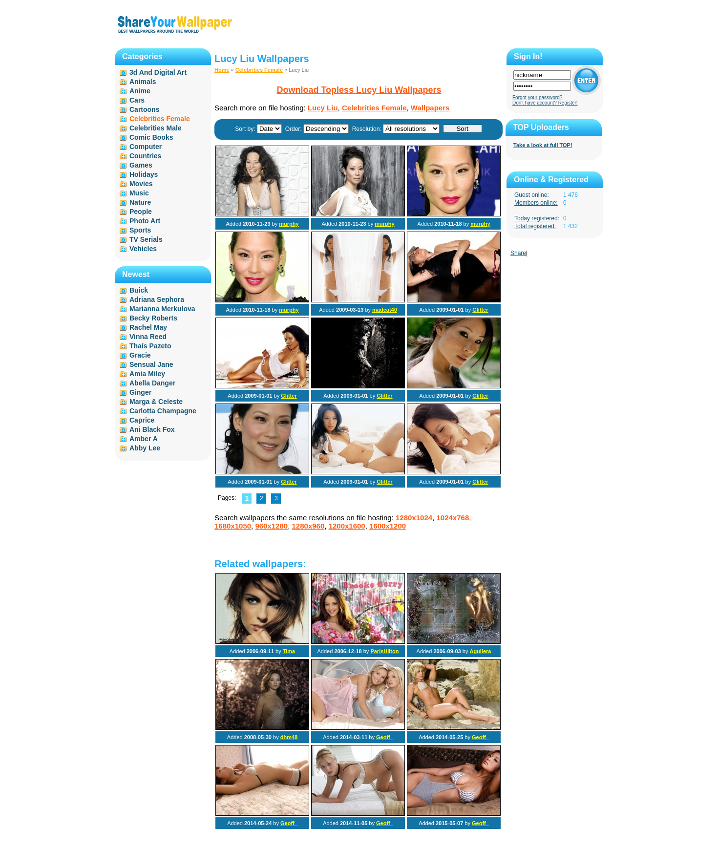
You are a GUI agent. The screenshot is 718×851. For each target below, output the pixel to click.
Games (140, 165)
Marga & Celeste (156, 401)
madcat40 (384, 310)
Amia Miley (147, 374)
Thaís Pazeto (150, 346)
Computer (145, 146)
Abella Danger (152, 383)
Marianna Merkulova (162, 309)
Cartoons (144, 109)
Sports (140, 230)
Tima (289, 651)
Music (139, 193)
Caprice (141, 420)
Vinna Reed (148, 336)
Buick (138, 290)
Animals (142, 81)
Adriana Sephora (156, 299)
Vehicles (143, 249)
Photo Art (144, 221)
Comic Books (151, 137)
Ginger (140, 392)
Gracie (140, 355)
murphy (288, 224)
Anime (139, 91)
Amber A (143, 439)
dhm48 (288, 737)
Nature (140, 202)
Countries (145, 156)
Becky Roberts (153, 318)
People (140, 211)
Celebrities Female (259, 70)
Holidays (143, 174)
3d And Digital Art (158, 72)
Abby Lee (144, 448)
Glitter (480, 310)
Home (222, 70)
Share (518, 253)
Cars (137, 100)
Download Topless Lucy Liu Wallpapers (358, 90)
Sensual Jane (151, 364)
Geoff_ (384, 737)
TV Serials (146, 239)
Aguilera (480, 651)
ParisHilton (384, 651)
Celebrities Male (155, 128)
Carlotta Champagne (162, 411)
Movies (140, 184)
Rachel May (148, 327)
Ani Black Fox (152, 429)
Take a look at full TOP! (542, 145)
